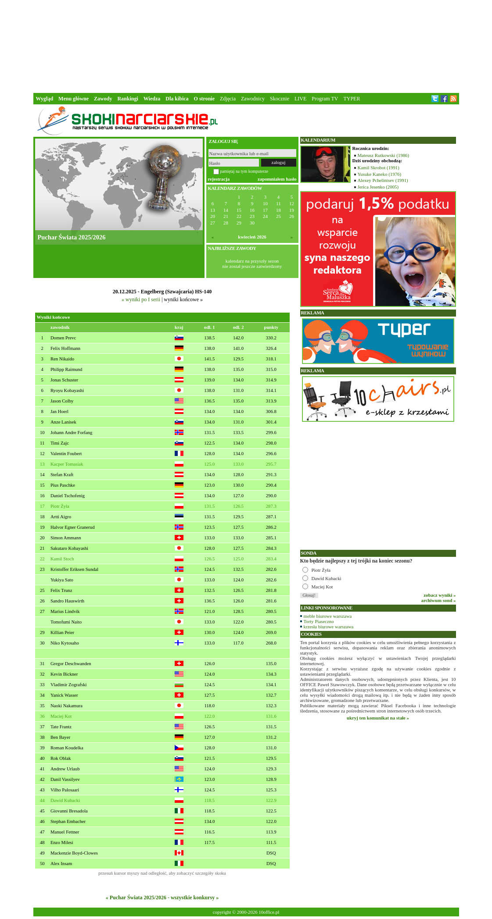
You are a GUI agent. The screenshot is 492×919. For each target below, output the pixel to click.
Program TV (325, 99)
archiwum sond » (438, 600)
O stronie (204, 99)
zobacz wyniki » (440, 595)
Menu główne (73, 99)
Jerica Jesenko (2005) (378, 186)
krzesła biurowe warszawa (329, 626)
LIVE (300, 99)
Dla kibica (176, 99)
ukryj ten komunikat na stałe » (378, 717)
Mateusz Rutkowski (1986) (383, 155)
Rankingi (127, 99)
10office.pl (269, 912)
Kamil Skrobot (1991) (378, 167)
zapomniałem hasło (277, 179)
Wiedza (152, 99)
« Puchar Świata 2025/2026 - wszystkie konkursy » (162, 897)
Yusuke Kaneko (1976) (380, 174)
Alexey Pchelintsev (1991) (383, 180)
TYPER (351, 99)
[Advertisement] (246, 45)
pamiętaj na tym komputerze (244, 171)
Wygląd (45, 99)
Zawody (103, 99)
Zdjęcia (228, 99)
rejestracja (219, 179)
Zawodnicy (253, 99)
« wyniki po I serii (141, 299)
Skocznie (279, 99)
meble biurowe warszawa (328, 616)
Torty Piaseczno (319, 621)
